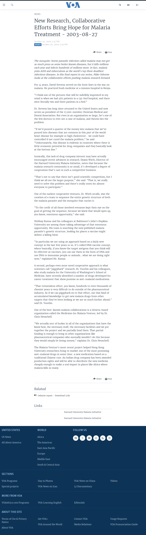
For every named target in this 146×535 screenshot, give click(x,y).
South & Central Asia (48, 464)
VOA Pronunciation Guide (124, 524)
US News (6, 437)
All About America (11, 442)
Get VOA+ (43, 519)
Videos (113, 481)
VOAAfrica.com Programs (15, 502)
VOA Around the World (50, 524)
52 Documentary (83, 486)
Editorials (79, 502)
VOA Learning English (49, 502)
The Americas (44, 442)
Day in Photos (45, 481)
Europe (41, 453)
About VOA (7, 527)
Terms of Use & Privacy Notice (14, 520)
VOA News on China (84, 481)
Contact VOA (81, 519)
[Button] (97, 52)
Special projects (10, 486)
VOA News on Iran (47, 486)
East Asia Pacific (46, 448)
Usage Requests (118, 519)
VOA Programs (9, 481)
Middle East (43, 459)
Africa (40, 437)
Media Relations (83, 524)
